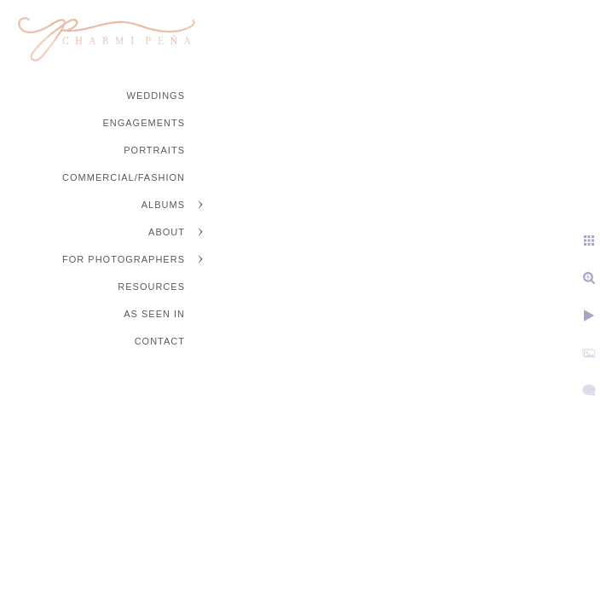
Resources (151, 286)
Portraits (154, 150)
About (166, 232)
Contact (160, 341)
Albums (163, 205)
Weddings (156, 95)
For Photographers (123, 259)
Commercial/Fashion (123, 177)
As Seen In (154, 314)
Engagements (143, 123)
